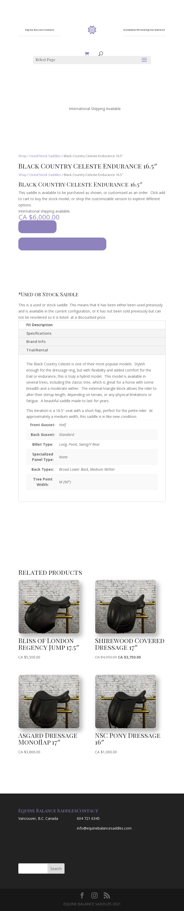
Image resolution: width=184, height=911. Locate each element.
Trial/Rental (37, 350)
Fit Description (39, 324)
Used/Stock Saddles (45, 156)
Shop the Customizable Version (62, 243)
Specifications (38, 333)
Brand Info (36, 341)
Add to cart (37, 226)
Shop (22, 156)
